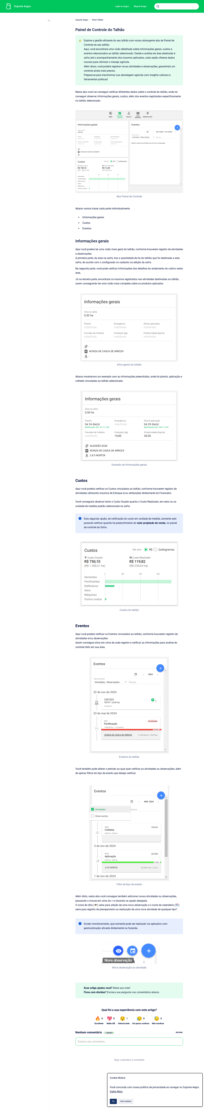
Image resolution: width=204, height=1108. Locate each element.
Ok (113, 1101)
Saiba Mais (116, 1091)
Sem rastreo (125, 1101)
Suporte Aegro (22, 6)
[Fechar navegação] (49, 20)
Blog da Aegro (140, 6)
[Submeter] (157, 6)
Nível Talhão (97, 20)
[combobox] (176, 6)
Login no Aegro (122, 6)
